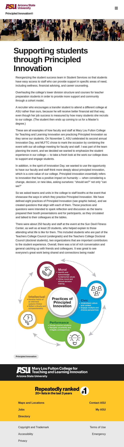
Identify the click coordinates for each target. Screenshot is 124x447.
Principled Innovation (26, 356)
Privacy (22, 440)
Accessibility (25, 434)
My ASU (101, 409)
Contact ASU (97, 402)
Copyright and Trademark (33, 427)
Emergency (99, 434)
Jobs (21, 409)
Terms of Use (98, 427)
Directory (24, 416)
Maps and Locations (31, 402)
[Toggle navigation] (116, 8)
